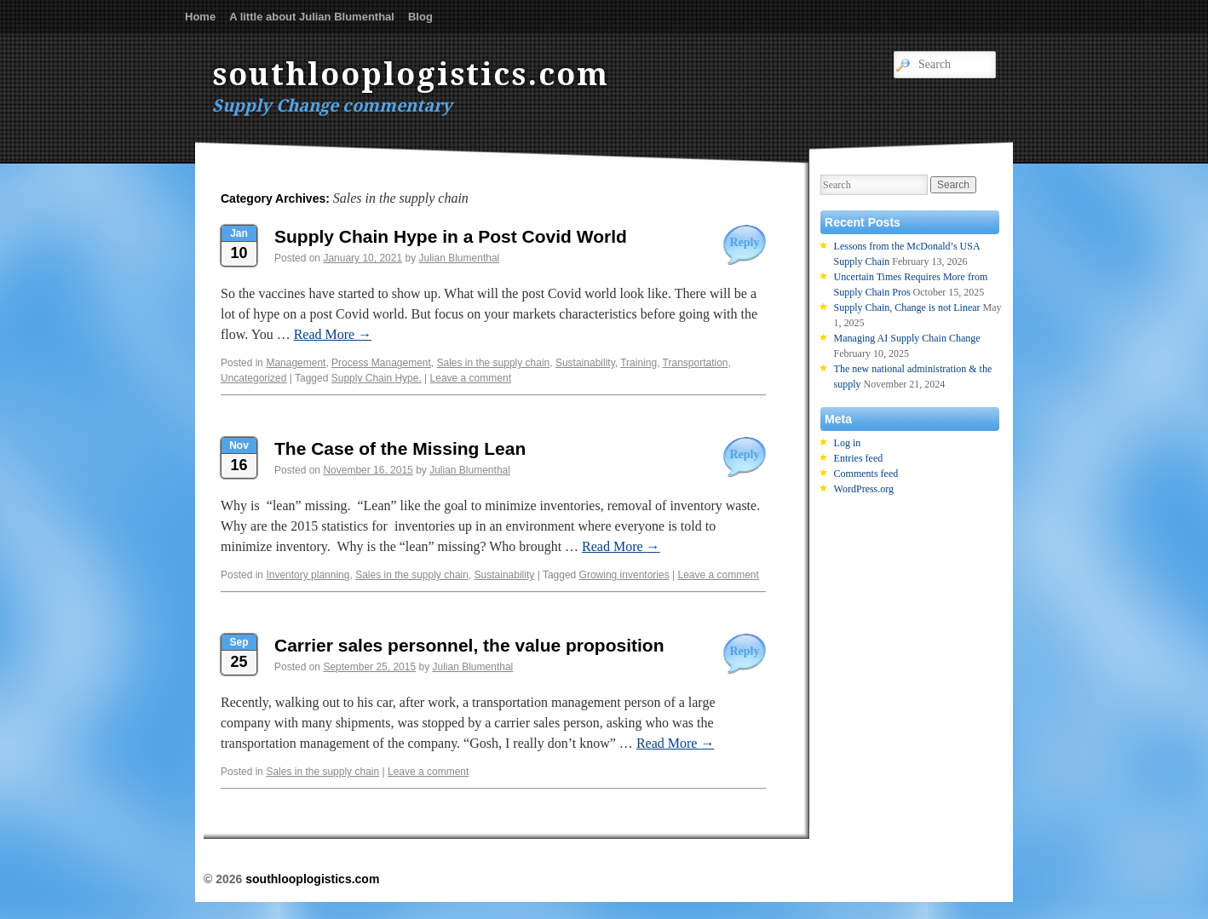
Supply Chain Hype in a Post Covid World (450, 236)
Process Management (381, 363)
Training (638, 363)
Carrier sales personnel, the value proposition (469, 645)
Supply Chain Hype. (376, 378)
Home (200, 16)
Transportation (695, 363)
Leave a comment (470, 378)
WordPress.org (864, 489)
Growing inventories (624, 575)
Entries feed (858, 458)
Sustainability (585, 363)
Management (295, 363)
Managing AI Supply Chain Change (907, 338)
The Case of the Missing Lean (400, 448)
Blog (420, 16)
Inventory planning (307, 575)
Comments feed (866, 474)
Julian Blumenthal (459, 258)
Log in (847, 443)
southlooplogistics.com (410, 74)
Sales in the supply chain (493, 363)
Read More (333, 334)
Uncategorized (253, 378)
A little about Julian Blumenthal (311, 16)
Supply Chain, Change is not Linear (907, 307)
